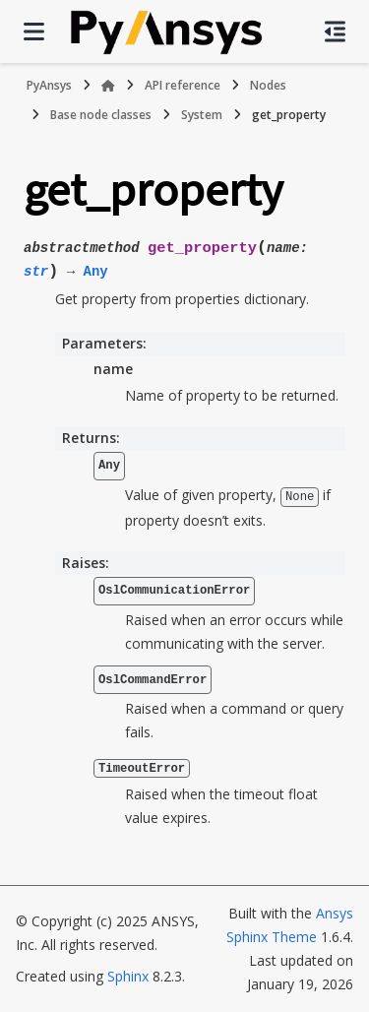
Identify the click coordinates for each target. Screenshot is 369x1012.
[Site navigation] (34, 31)
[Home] (108, 85)
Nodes (268, 85)
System (201, 114)
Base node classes (101, 114)
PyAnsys (49, 85)
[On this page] (335, 31)
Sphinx (128, 976)
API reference (182, 85)
